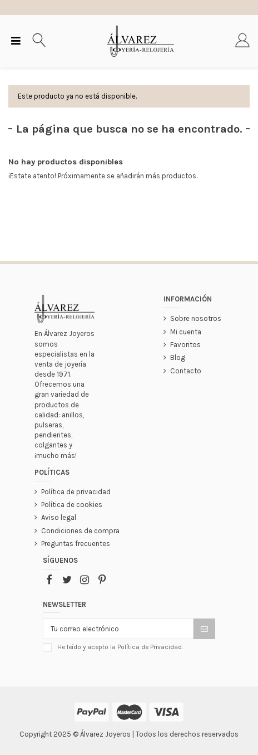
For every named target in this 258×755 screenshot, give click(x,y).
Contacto (185, 371)
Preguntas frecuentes (75, 543)
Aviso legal (58, 517)
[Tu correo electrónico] (118, 628)
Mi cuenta (185, 332)
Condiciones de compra (80, 531)
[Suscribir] (204, 628)
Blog (177, 357)
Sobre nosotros (195, 318)
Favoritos (185, 344)
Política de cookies (71, 504)
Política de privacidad (76, 492)
